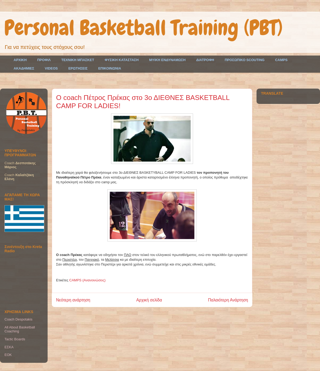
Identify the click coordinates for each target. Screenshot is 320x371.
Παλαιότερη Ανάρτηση (228, 300)
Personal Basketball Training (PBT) (143, 27)
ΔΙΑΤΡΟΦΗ (205, 60)
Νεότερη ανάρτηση (73, 300)
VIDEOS (51, 68)
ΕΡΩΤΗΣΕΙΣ (78, 68)
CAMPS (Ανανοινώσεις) (87, 280)
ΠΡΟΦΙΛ (44, 60)
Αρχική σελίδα (149, 300)
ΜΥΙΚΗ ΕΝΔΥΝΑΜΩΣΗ (167, 60)
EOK (8, 355)
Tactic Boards (14, 339)
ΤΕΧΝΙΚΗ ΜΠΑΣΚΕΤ (77, 60)
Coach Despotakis (18, 319)
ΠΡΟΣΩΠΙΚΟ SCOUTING (245, 60)
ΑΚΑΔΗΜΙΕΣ (24, 68)
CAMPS (281, 60)
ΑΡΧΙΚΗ (20, 60)
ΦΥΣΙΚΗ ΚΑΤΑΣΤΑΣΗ (122, 60)
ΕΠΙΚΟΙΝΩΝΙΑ (109, 68)
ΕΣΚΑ (8, 347)
